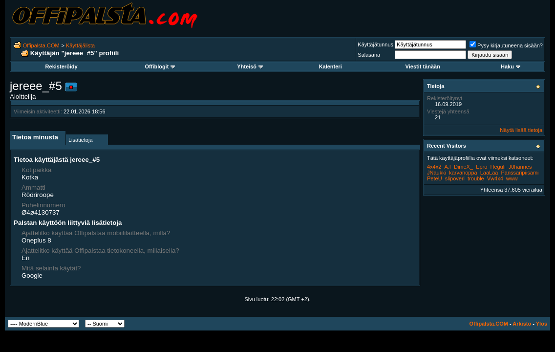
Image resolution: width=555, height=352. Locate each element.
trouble (476, 178)
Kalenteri (330, 66)
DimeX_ (463, 167)
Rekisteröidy (61, 66)
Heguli (497, 167)
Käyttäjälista (80, 45)
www (512, 178)
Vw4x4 (495, 178)
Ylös (541, 324)
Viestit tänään (423, 66)
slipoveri (455, 178)
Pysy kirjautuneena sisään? (506, 45)
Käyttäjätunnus (375, 44)
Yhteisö (250, 66)
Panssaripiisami (520, 173)
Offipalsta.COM (41, 45)
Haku (510, 66)
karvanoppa (463, 173)
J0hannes (520, 167)
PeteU (434, 178)
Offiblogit (160, 66)
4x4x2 (434, 167)
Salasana (369, 55)
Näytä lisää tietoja (521, 130)
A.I (447, 167)
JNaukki (436, 173)
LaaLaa (489, 173)
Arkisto (521, 324)
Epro (481, 167)
